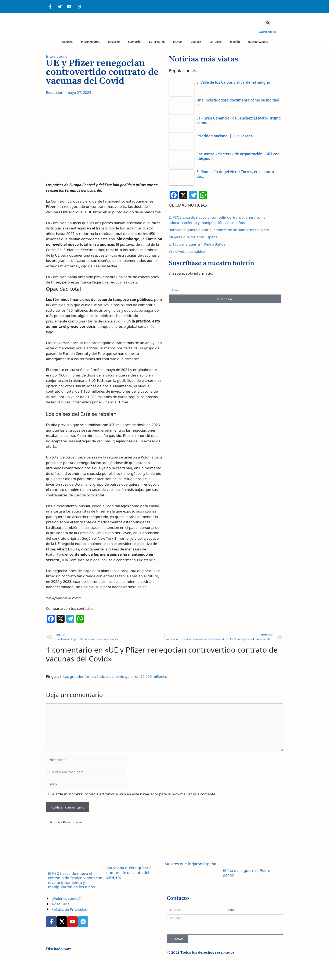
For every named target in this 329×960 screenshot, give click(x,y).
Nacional (67, 41)
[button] (267, 22)
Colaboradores (258, 41)
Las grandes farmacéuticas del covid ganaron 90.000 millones (115, 676)
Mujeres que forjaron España (193, 237)
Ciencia (177, 41)
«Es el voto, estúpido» (187, 251)
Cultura (196, 41)
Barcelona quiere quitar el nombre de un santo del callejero (219, 229)
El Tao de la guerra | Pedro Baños (197, 244)
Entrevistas (157, 41)
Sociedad (114, 41)
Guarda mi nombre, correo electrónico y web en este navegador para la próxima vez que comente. (133, 794)
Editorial (215, 41)
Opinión (235, 41)
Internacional (90, 41)
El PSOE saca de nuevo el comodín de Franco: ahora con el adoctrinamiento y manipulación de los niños (75, 880)
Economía (134, 41)
